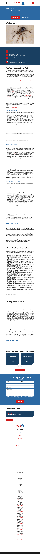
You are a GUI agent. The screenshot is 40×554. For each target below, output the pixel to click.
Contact (20, 435)
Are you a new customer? (9, 389)
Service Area (20, 438)
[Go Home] (7, 10)
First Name (7, 381)
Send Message (20, 401)
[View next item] (21, 367)
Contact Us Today (15, 17)
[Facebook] (16, 445)
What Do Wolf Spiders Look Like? (14, 107)
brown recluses (14, 153)
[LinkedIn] (23, 445)
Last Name (22, 381)
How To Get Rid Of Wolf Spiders (14, 142)
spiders (13, 91)
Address (7, 386)
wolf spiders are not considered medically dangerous (26, 80)
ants (12, 162)
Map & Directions (20, 450)
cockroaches (9, 162)
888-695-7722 (25, 17)
